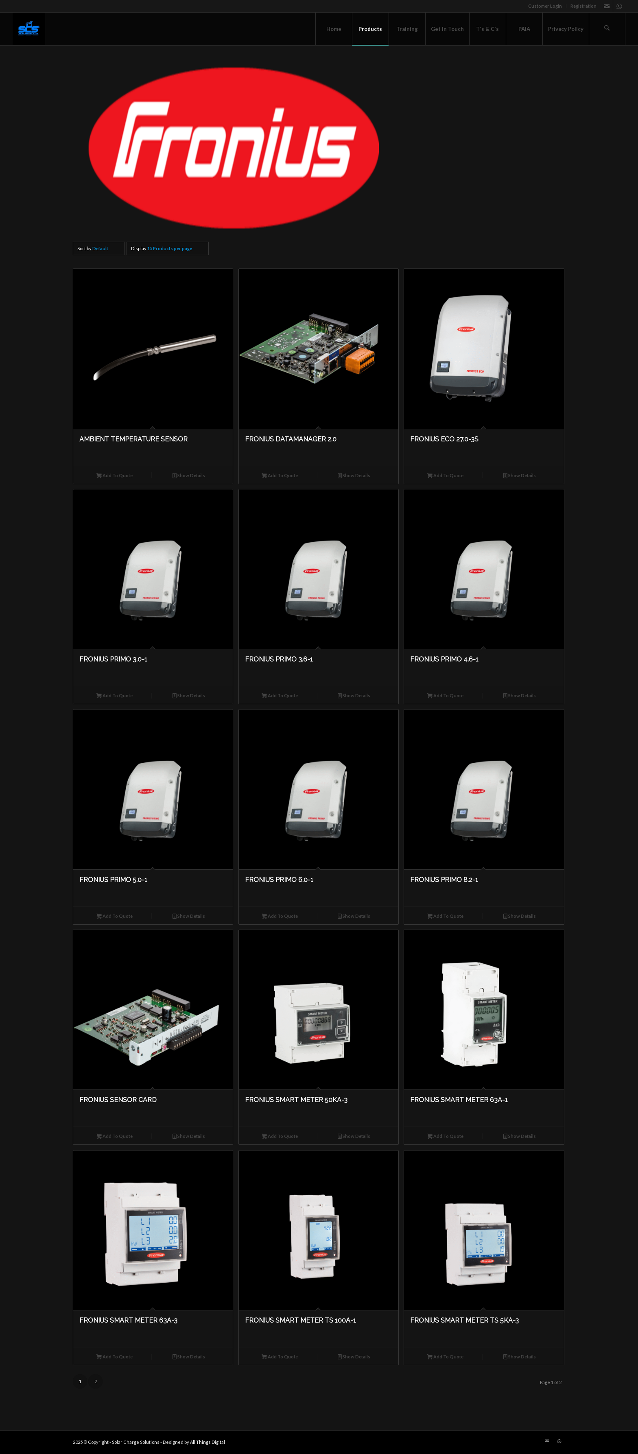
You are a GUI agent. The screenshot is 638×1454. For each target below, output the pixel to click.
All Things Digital (207, 1442)
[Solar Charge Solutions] (29, 29)
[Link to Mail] (607, 6)
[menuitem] (545, 6)
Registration (583, 6)
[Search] (607, 29)
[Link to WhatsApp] (619, 6)
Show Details (189, 476)
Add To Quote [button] (114, 476)
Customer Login (545, 6)
